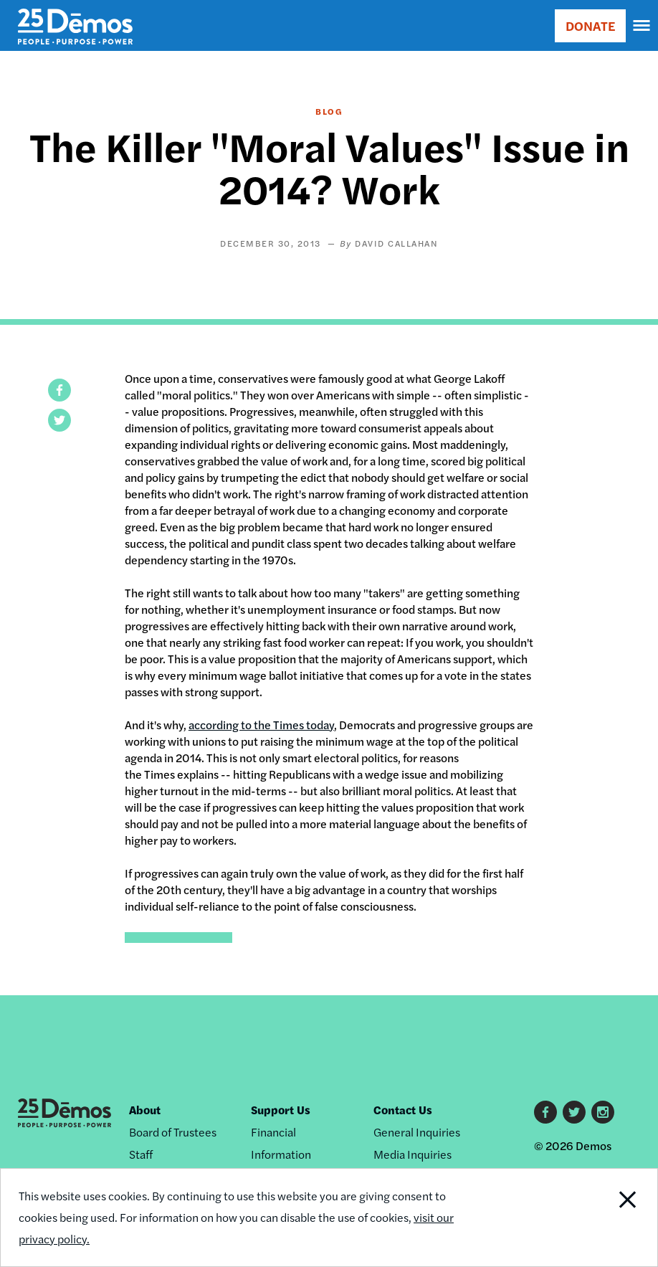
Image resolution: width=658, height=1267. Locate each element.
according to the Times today (261, 724)
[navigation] (642, 26)
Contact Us (402, 1109)
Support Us (280, 1109)
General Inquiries (416, 1132)
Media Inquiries (412, 1154)
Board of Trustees (172, 1132)
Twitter (574, 1112)
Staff (141, 1154)
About (145, 1109)
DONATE (590, 25)
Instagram (602, 1112)
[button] (59, 390)
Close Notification (595, 1217)
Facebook (545, 1112)
